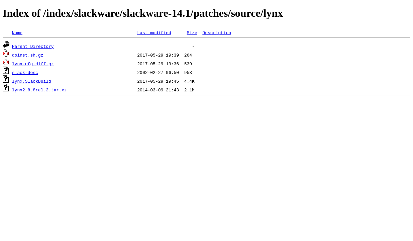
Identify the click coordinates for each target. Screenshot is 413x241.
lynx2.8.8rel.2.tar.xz (39, 90)
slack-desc (25, 72)
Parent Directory (33, 46)
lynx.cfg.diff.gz (33, 64)
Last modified (154, 32)
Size (192, 32)
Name (17, 32)
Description (216, 32)
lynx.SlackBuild (31, 81)
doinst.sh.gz (27, 55)
